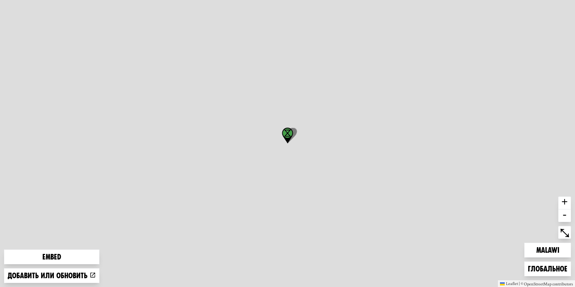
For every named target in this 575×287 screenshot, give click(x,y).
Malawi (549, 249)
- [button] (564, 215)
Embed (51, 257)
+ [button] (564, 203)
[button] (287, 136)
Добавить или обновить (52, 275)
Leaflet (509, 283)
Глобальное (547, 268)
